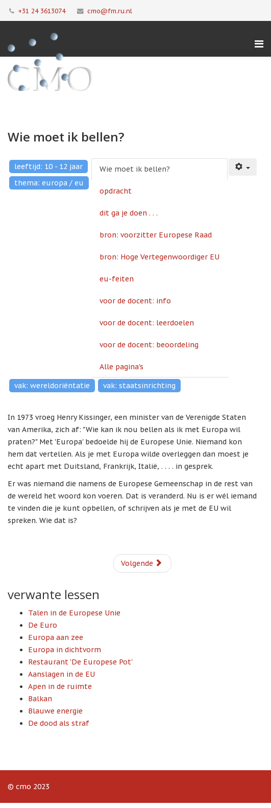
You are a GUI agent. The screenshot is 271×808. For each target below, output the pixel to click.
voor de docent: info (135, 300)
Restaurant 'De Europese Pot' (80, 662)
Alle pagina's (121, 366)
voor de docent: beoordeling (149, 344)
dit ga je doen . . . (129, 213)
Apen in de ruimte (60, 686)
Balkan (40, 698)
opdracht (116, 191)
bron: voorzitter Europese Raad (156, 235)
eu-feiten (117, 278)
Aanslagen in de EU (61, 674)
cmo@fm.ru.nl (109, 11)
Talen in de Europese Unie (74, 612)
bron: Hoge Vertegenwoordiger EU (159, 257)
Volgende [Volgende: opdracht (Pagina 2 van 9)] (141, 563)
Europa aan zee (55, 637)
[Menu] (259, 44)
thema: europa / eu (49, 182)
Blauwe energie (55, 711)
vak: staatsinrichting (139, 385)
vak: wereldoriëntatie (52, 385)
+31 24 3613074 (41, 11)
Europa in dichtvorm (64, 649)
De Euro (42, 625)
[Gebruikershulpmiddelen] (243, 167)
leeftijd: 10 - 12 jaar (48, 166)
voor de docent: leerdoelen (147, 322)
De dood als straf (58, 723)
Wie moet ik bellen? (135, 169)
